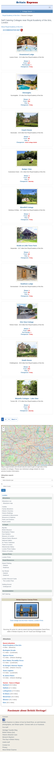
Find (2, 477)
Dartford (6, 685)
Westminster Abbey (8, 547)
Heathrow (6, 567)
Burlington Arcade (9, 650)
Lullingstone (7, 691)
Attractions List (6, 501)
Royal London (6, 521)
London (4, 495)
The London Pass (8, 581)
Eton (4, 702)
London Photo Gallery (9, 549)
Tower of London (7, 544)
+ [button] (3, 427)
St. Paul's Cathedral (8, 542)
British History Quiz (8, 732)
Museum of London (8, 536)
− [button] (3, 430)
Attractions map (8, 503)
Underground (7, 586)
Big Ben (4, 528)
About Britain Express (9, 750)
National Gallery (7, 540)
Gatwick (5, 565)
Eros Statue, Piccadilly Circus (13, 660)
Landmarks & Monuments (10, 515)
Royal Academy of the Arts (11, 15)
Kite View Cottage (27, 322)
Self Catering (6, 594)
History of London (7, 551)
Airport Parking (6, 563)
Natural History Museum (9, 538)
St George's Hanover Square (13, 665)
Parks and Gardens (8, 519)
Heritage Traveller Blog (9, 730)
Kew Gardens (6, 534)
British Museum (7, 530)
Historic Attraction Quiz (9, 735)
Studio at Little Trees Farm (27, 245)
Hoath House (27, 360)
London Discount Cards (9, 579)
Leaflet (38, 465)
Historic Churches (7, 511)
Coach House (27, 130)
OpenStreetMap (44, 465)
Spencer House (8, 655)
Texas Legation (8, 670)
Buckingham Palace (8, 532)
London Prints (6, 557)
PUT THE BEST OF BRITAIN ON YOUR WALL (26, 625)
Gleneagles (26, 93)
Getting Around (6, 584)
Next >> (14, 419)
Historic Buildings (7, 513)
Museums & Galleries (8, 517)
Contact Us (6, 745)
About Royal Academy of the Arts (12, 27)
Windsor (6, 699)
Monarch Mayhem (8, 737)
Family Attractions (7, 509)
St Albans (6, 694)
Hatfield (5, 688)
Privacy (4, 747)
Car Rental (5, 571)
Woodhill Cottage (26, 207)
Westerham (7, 697)
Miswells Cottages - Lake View (26, 398)
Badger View (27, 169)
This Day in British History (10, 739)
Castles (4, 507)
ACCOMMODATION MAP (11, 30)
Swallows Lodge (26, 284)
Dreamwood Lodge (26, 54)
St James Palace (8, 675)
